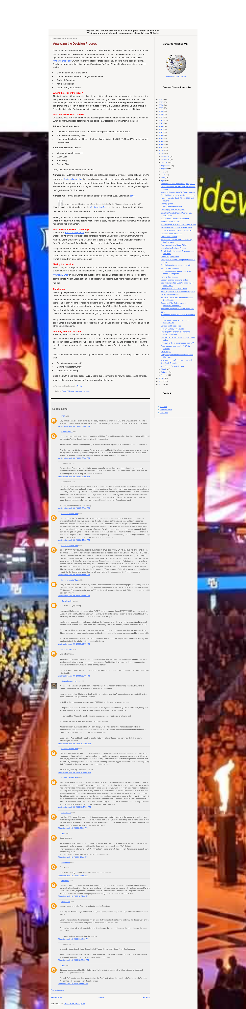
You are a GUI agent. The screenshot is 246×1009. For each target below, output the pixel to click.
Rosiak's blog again (74, 232)
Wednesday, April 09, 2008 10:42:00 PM (74, 772)
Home (101, 997)
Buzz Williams (68, 391)
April (163, 181)
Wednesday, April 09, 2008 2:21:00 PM (74, 426)
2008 (161, 153)
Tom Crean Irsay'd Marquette (172, 329)
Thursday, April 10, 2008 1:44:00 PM (73, 984)
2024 (161, 105)
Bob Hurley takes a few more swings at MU (178, 224)
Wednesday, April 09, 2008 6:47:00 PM (74, 575)
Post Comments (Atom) (75, 1003)
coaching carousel (82, 391)
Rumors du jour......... (169, 277)
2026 (161, 99)
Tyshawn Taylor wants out (171, 233)
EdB (63, 416)
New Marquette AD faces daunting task (176, 360)
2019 (161, 120)
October (164, 162)
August (164, 169)
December (165, 156)
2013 (161, 138)
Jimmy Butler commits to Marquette (175, 218)
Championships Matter (70, 681)
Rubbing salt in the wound (171, 207)
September (166, 166)
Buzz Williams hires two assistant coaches (178, 195)
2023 (161, 108)
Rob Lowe (65, 862)
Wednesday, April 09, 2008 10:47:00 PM (74, 807)
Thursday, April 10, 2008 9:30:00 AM (73, 828)
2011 (161, 144)
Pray (163, 312)
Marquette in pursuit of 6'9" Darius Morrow (178, 192)
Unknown (65, 881)
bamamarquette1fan (69, 514)
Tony (63, 833)
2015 (161, 132)
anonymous (66, 812)
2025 (161, 102)
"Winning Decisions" (62, 61)
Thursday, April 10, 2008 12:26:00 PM (73, 960)
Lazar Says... (166, 351)
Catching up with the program (173, 210)
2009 (161, 150)
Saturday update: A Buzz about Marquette (178, 291)
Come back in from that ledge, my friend (177, 230)
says (132, 196)
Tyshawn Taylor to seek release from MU (177, 343)
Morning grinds (167, 204)
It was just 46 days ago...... (171, 268)
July (163, 172)
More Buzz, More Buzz (170, 257)
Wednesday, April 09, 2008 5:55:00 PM (74, 476)
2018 (161, 123)
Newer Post (56, 997)
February (165, 372)
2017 (161, 126)
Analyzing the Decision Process (75, 43)
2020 (161, 117)
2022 (161, 111)
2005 (161, 384)
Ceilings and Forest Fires (171, 326)
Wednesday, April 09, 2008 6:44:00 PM (74, 540)
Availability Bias (60, 275)
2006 (161, 381)
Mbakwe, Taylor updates (170, 221)
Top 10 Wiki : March (169, 237)
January (164, 375)
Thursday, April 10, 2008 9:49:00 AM (73, 857)
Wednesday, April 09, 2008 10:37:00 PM (74, 743)
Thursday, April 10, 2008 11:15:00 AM (73, 939)
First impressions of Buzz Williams (175, 245)
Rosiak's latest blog (73, 179)
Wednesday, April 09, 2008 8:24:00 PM (74, 644)
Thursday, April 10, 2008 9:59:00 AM (73, 875)
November (165, 159)
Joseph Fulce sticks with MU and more (176, 227)
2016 (161, 129)
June (163, 174)
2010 (161, 147)
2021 (161, 114)
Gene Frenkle (67, 432)
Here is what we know (169, 294)
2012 (161, 141)
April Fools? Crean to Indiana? (173, 366)
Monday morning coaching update (174, 280)
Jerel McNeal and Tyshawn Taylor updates (178, 184)
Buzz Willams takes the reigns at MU (176, 265)
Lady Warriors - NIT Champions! (174, 288)
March (164, 369)
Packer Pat (65, 902)
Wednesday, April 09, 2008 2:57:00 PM (74, 458)
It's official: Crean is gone (171, 363)
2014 (161, 135)
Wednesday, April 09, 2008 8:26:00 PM (74, 676)
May (163, 177)
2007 (161, 378)
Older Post (145, 997)
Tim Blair (163, 407)
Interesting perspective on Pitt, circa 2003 (177, 309)
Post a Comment (57, 990)
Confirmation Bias (98, 207)
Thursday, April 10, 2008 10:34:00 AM (73, 896)
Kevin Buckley (166, 410)
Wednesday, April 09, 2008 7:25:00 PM (74, 596)
